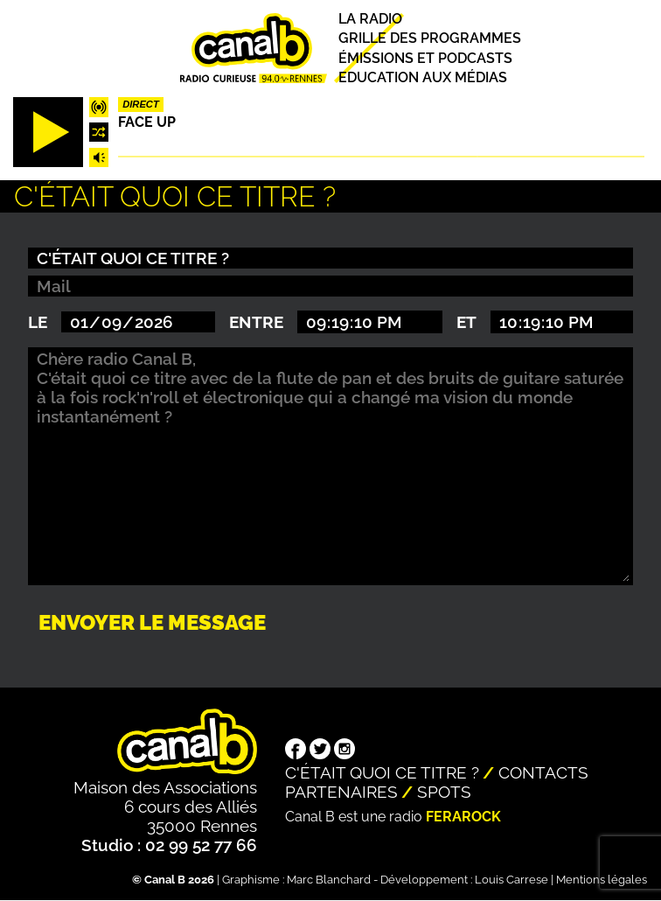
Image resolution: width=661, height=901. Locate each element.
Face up (147, 122)
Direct (140, 104)
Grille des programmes (429, 39)
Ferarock (463, 816)
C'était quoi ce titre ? (382, 772)
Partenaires (341, 791)
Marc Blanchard (329, 879)
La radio (370, 18)
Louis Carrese (511, 879)
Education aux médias (422, 77)
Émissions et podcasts (425, 58)
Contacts (543, 772)
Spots (444, 791)
